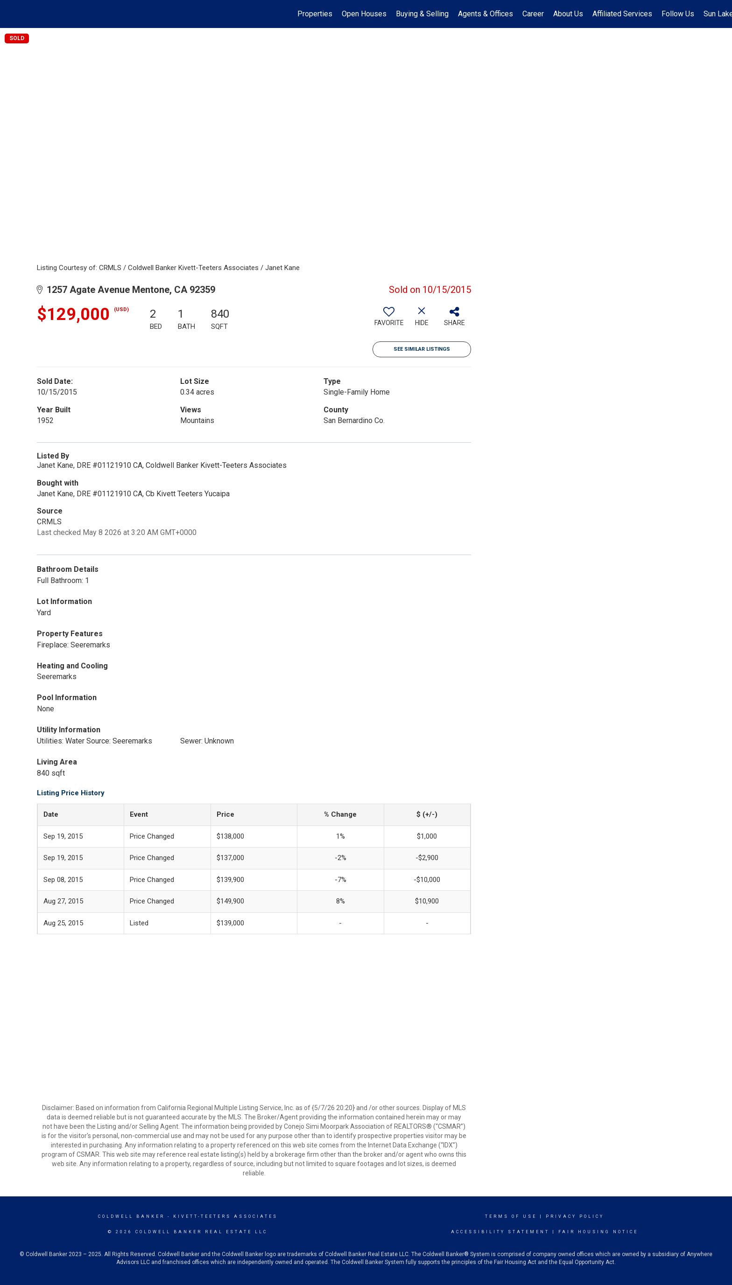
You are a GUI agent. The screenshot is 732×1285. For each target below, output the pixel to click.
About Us (568, 13)
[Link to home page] (12, 14)
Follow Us (678, 13)
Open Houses (364, 13)
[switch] (389, 320)
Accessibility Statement (500, 1231)
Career (533, 13)
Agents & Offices (485, 13)
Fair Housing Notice (598, 1231)
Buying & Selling (422, 13)
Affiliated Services (622, 13)
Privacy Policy (575, 1216)
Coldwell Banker (131, 1216)
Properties (314, 13)
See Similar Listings (422, 349)
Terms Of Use (511, 1216)
